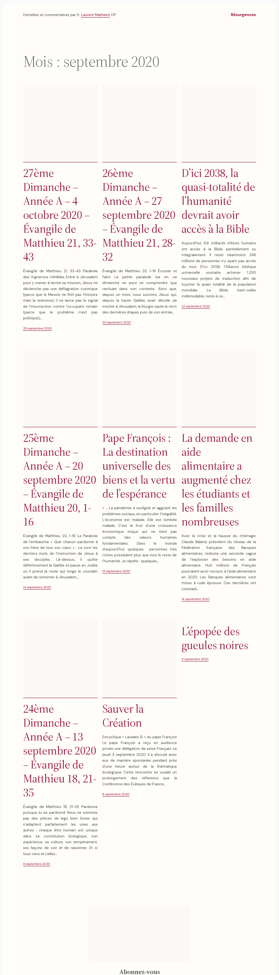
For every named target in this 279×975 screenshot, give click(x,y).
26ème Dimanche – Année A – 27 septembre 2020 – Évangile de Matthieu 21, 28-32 (139, 215)
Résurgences (243, 14)
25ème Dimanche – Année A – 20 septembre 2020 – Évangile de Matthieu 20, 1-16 (59, 479)
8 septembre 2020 (36, 864)
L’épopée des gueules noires (215, 638)
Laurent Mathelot (95, 14)
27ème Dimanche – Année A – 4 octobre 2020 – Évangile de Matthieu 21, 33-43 (59, 215)
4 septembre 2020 (195, 659)
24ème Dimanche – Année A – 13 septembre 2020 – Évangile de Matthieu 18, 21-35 (59, 750)
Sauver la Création (123, 716)
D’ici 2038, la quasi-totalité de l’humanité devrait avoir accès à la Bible (218, 201)
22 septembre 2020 (116, 322)
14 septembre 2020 (37, 587)
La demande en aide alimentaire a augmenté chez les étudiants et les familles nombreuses (217, 479)
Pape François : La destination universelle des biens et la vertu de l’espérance (138, 465)
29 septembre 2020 (37, 328)
